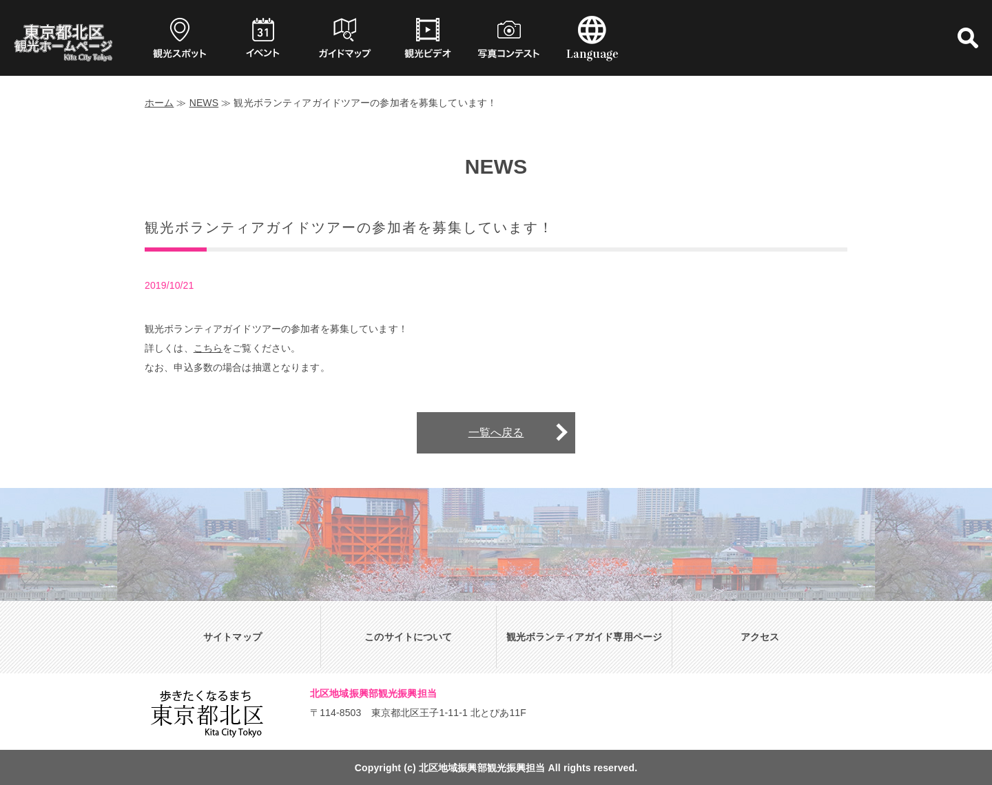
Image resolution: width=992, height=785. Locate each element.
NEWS (204, 102)
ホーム (159, 102)
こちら (208, 348)
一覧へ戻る (496, 432)
